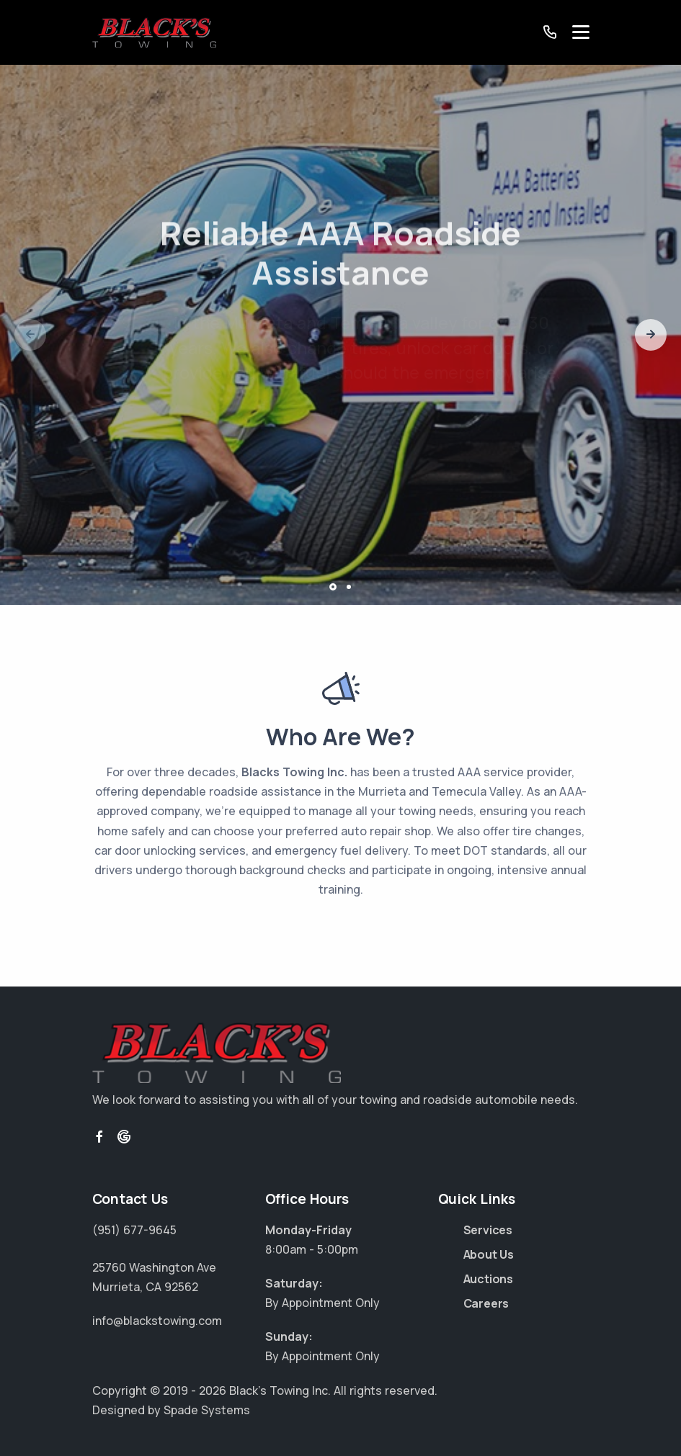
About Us (488, 1254)
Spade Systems (207, 1410)
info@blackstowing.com (157, 1321)
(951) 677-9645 (134, 1230)
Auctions (488, 1279)
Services (487, 1230)
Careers (486, 1303)
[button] (651, 335)
